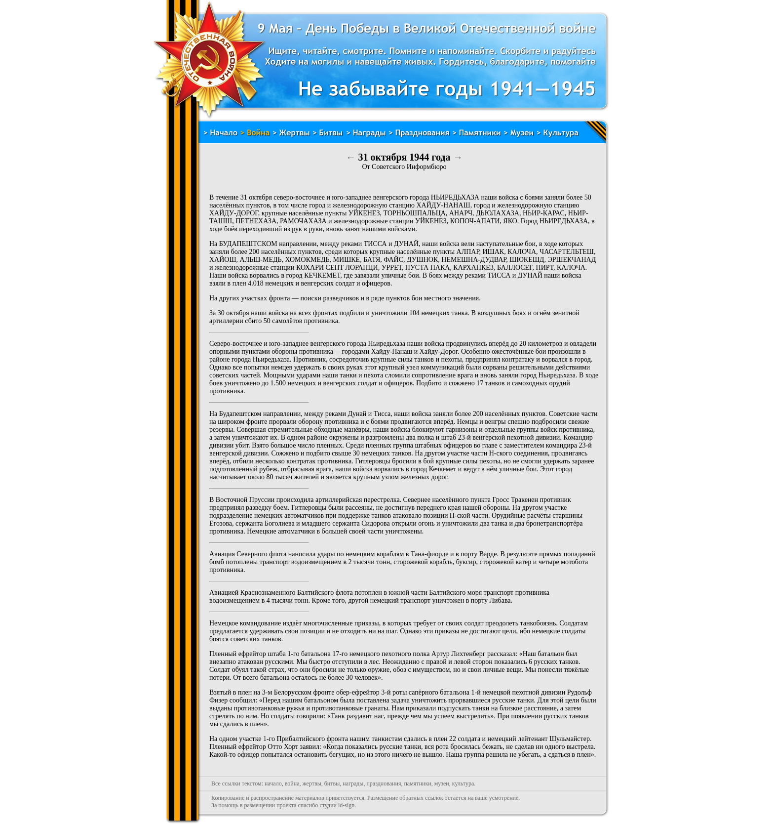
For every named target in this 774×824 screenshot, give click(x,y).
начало (273, 783)
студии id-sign (336, 805)
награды (353, 783)
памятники (417, 783)
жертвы (311, 783)
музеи (441, 783)
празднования (383, 783)
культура (463, 783)
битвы (332, 783)
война (292, 783)
